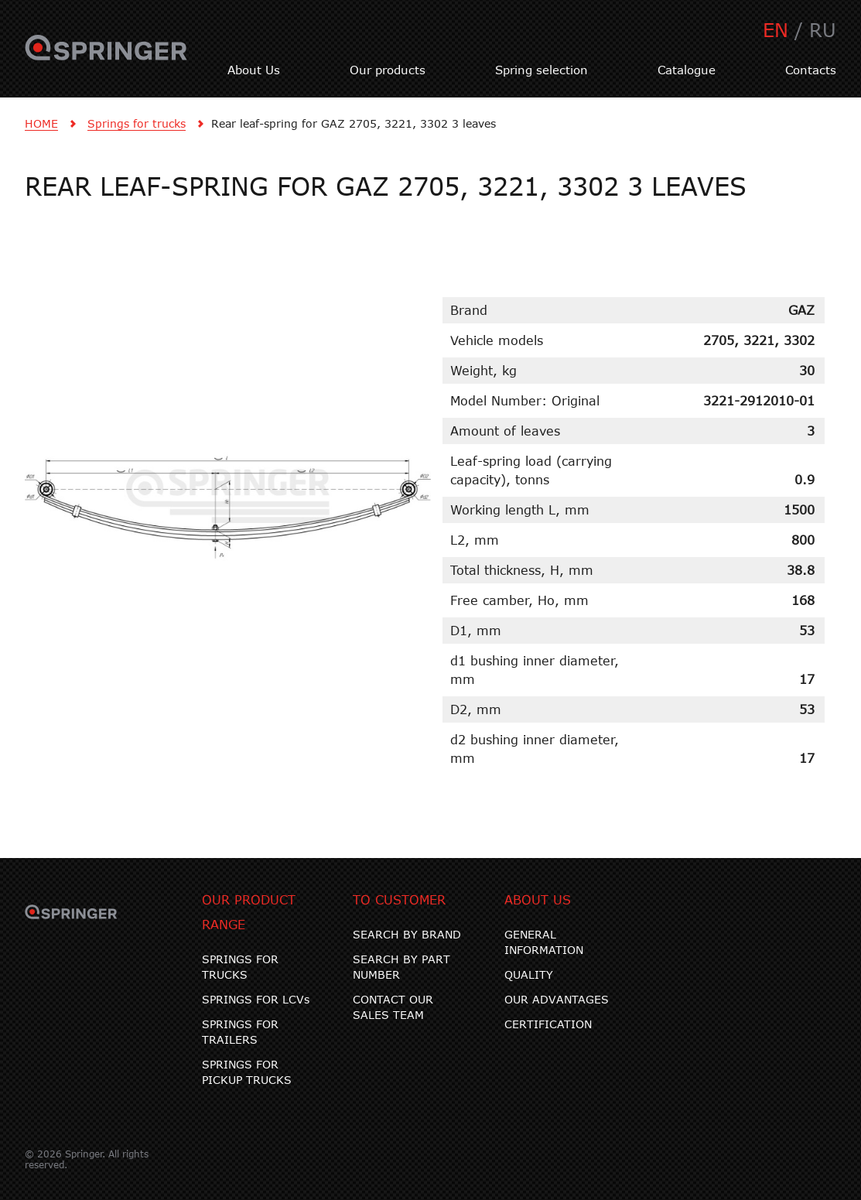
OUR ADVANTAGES (556, 999)
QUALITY (528, 974)
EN (775, 30)
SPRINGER (106, 56)
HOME (41, 123)
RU (822, 30)
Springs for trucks (136, 123)
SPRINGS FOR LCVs (255, 999)
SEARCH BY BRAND (407, 934)
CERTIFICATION (548, 1024)
